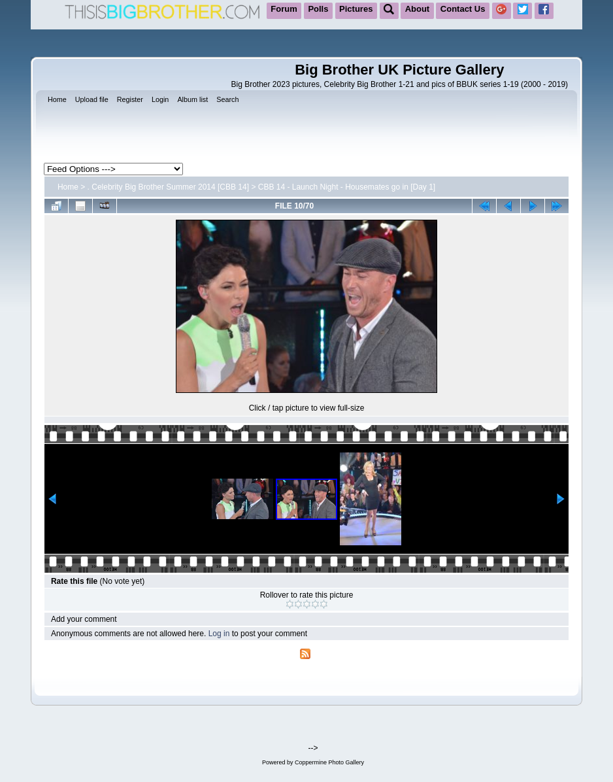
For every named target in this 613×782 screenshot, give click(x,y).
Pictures (356, 9)
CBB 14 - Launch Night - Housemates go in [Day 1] (346, 187)
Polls (318, 9)
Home (68, 187)
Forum (284, 9)
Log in (219, 633)
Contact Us (463, 9)
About (417, 9)
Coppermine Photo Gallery (329, 762)
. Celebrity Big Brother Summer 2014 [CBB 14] (168, 187)
